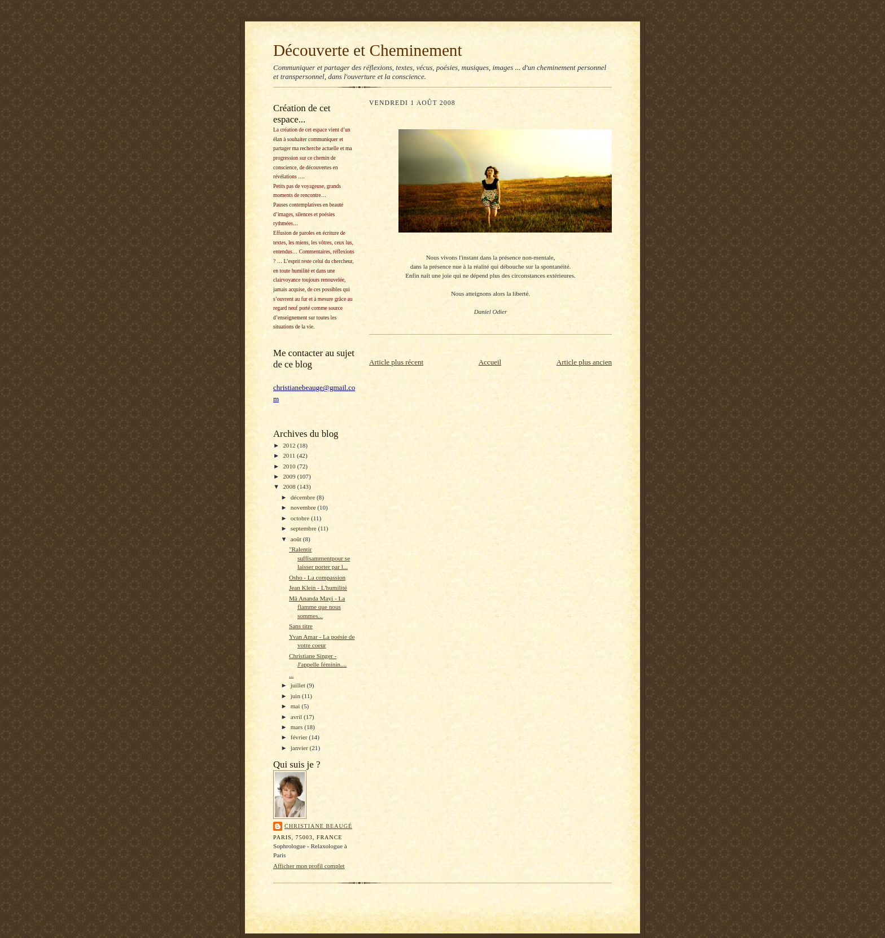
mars (298, 727)
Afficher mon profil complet (309, 865)
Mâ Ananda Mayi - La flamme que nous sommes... (317, 607)
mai (296, 706)
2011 (290, 455)
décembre (304, 497)
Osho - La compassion (317, 577)
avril (297, 716)
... (291, 675)
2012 (290, 445)
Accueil (490, 362)
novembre (304, 507)
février (300, 737)
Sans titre (301, 626)
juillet (299, 685)
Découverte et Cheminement (367, 50)
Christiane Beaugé (318, 826)
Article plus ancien (584, 362)
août (297, 539)
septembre (304, 528)
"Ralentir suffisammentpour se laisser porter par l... (319, 558)
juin (296, 695)
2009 (290, 476)
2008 (290, 486)
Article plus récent (396, 362)
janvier (300, 747)
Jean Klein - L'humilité (318, 587)
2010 (290, 466)
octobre (301, 518)
